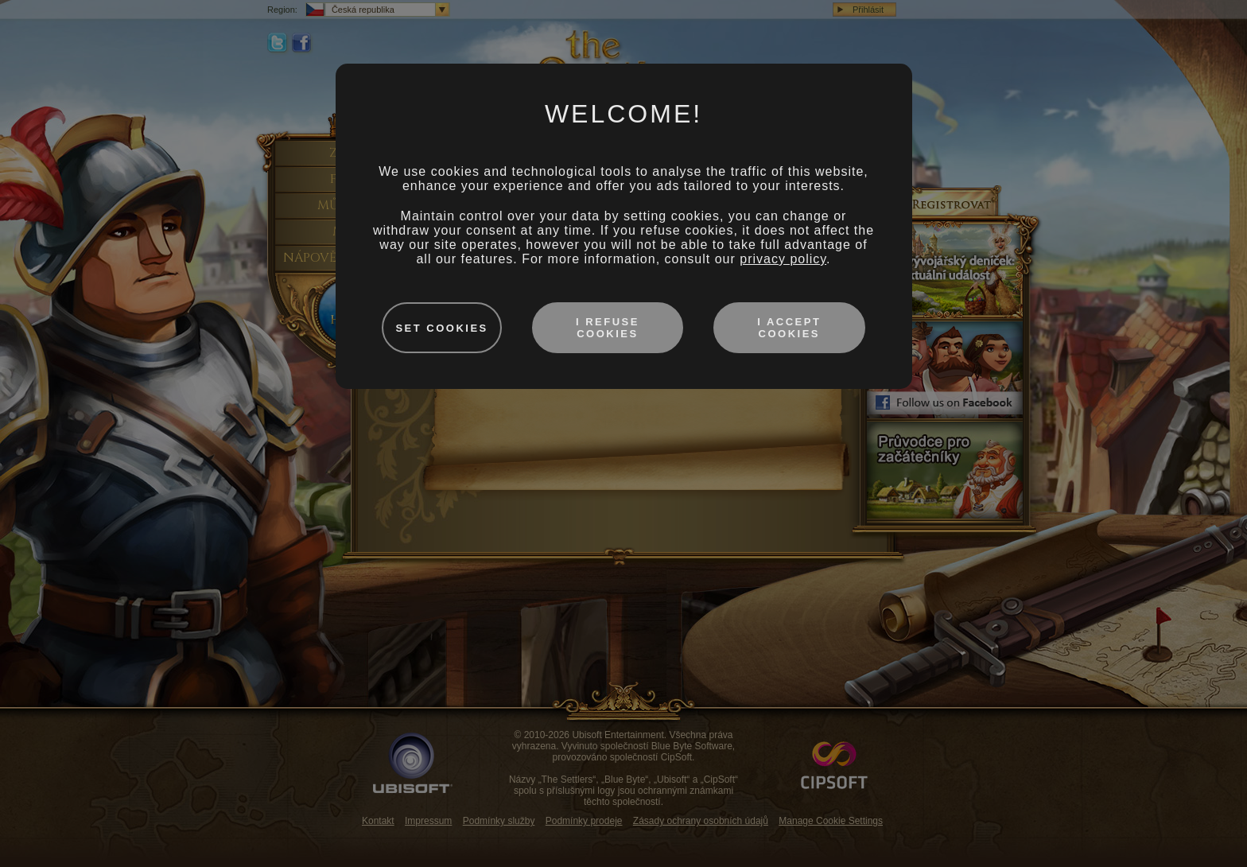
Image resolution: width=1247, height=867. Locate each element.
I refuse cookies (607, 328)
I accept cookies (789, 328)
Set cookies (441, 328)
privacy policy (783, 259)
